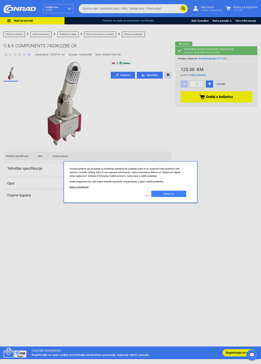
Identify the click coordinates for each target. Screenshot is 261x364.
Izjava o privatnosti (78, 187)
